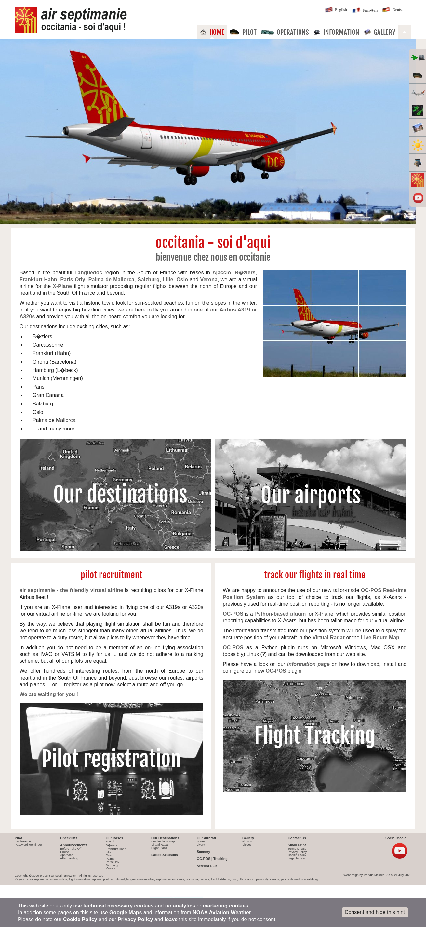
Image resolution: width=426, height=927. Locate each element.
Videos (246, 844)
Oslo (109, 855)
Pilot (243, 32)
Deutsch (393, 10)
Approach (66, 855)
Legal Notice (296, 858)
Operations (285, 32)
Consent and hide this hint (375, 912)
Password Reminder (28, 844)
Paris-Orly (112, 862)
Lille (108, 852)
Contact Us (297, 838)
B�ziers (111, 845)
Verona (110, 868)
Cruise (64, 852)
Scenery (203, 852)
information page (308, 664)
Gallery (379, 32)
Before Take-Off (70, 848)
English (335, 10)
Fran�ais (364, 10)
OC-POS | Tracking (212, 859)
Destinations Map (163, 841)
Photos (247, 841)
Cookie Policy (297, 855)
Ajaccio (110, 841)
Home (212, 32)
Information (336, 32)
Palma (110, 858)
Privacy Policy (297, 852)
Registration (23, 841)
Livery (201, 844)
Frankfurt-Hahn (116, 849)
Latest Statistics (164, 855)
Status (201, 841)
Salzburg (112, 865)
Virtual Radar (160, 844)
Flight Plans (159, 848)
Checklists (68, 838)
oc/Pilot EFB (207, 866)
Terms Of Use (297, 848)
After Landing (69, 858)
